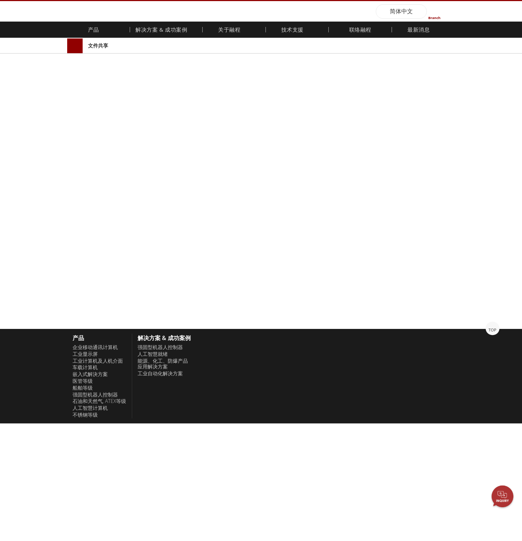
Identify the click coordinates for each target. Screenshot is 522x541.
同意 (459, 517)
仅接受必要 (81, 518)
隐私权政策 (402, 511)
